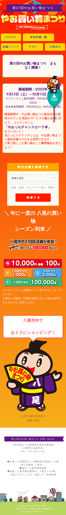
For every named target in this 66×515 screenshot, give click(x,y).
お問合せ (55, 47)
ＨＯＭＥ (11, 37)
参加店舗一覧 (38, 37)
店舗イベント (10, 47)
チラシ (33, 47)
